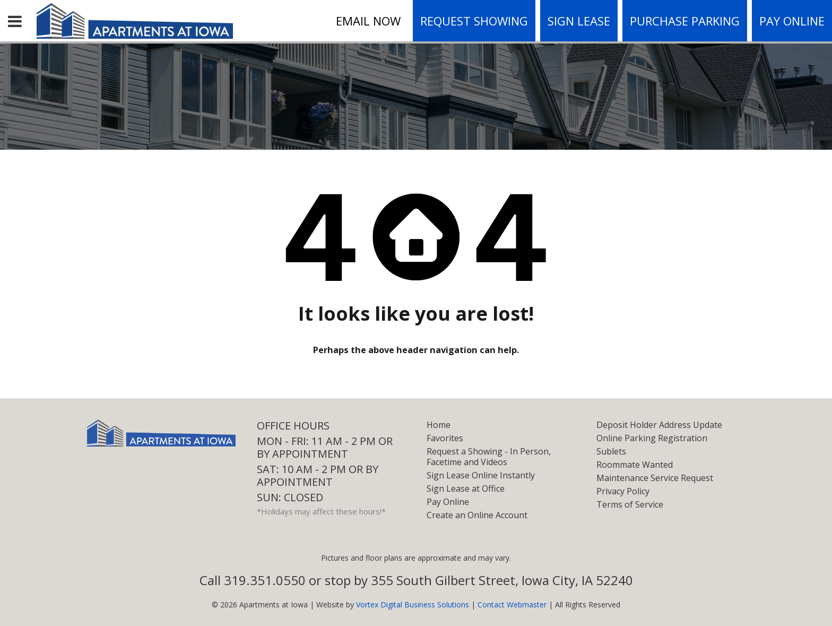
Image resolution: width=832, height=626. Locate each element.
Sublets (611, 451)
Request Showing (474, 21)
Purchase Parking (685, 21)
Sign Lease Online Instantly (481, 475)
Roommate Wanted (634, 464)
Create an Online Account (477, 515)
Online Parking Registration (651, 438)
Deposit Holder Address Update (659, 425)
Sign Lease (579, 21)
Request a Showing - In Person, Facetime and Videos (489, 456)
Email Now (368, 21)
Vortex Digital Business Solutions (412, 604)
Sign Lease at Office (466, 488)
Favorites (445, 438)
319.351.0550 (265, 580)
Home (438, 425)
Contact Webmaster (512, 604)
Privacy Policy (622, 491)
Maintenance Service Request (654, 478)
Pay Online (792, 21)
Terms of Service (629, 504)
